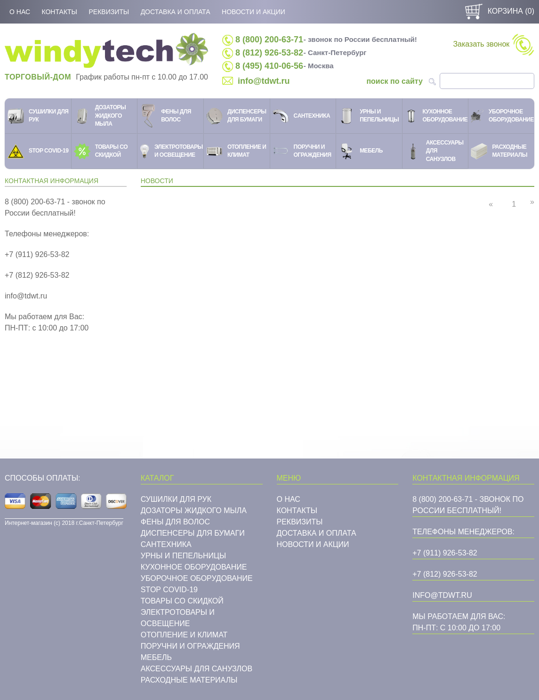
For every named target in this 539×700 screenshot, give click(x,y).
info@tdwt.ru (264, 81)
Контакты (59, 12)
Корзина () (498, 11)
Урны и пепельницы (183, 556)
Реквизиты (108, 12)
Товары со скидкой (182, 601)
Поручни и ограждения (190, 646)
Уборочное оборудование (197, 578)
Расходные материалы (189, 680)
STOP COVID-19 (169, 590)
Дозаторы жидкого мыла (194, 511)
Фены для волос (175, 522)
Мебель (156, 657)
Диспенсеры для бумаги (193, 533)
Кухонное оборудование (194, 567)
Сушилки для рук (176, 499)
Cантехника (166, 544)
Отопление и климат (184, 635)
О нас (19, 12)
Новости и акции (253, 12)
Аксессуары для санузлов (196, 669)
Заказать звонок (493, 44)
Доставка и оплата (175, 12)
